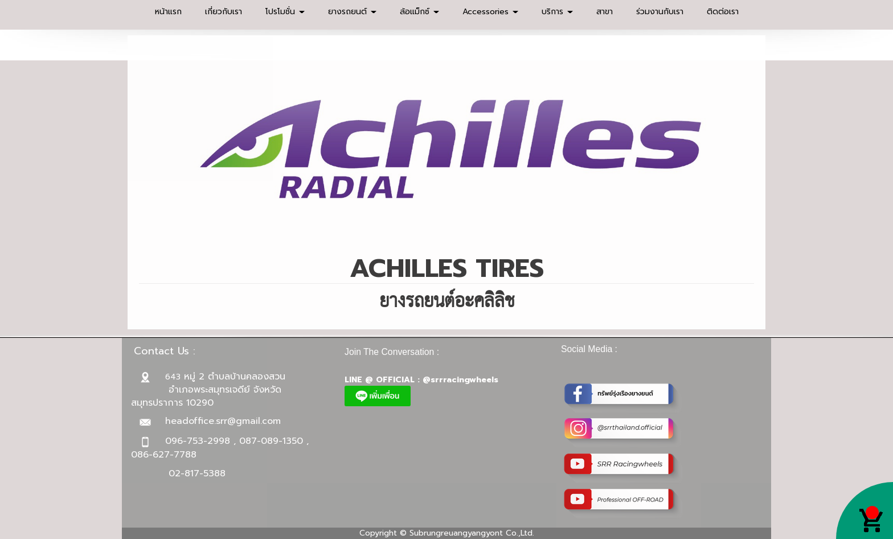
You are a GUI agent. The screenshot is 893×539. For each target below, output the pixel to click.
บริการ (557, 12)
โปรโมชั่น (285, 12)
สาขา (604, 12)
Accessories (490, 12)
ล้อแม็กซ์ (419, 12)
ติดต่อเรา (723, 12)
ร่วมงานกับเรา (659, 12)
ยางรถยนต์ (352, 12)
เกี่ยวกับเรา (223, 12)
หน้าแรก (168, 12)
